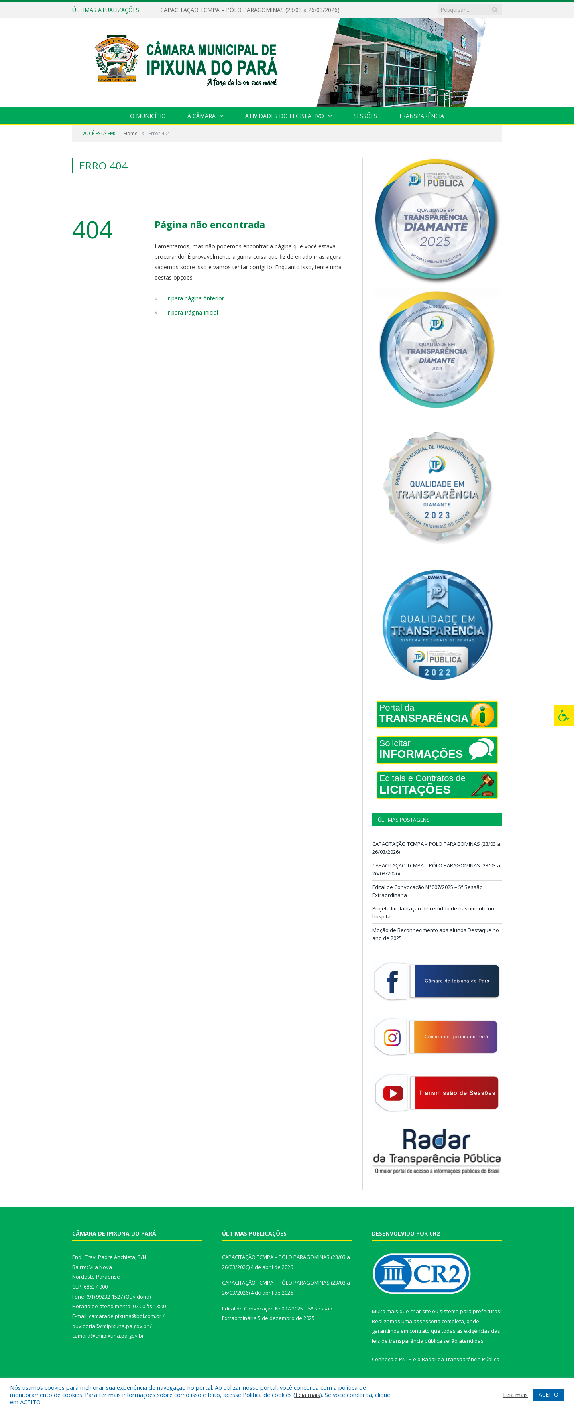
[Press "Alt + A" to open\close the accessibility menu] (564, 716)
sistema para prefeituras (470, 1311)
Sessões (365, 116)
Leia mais (307, 1395)
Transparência (421, 116)
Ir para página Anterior (195, 298)
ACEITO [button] (548, 1394)
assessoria (426, 1321)
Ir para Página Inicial (192, 312)
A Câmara (201, 116)
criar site (420, 1311)
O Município (148, 116)
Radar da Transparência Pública (460, 1359)
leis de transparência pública (407, 1340)
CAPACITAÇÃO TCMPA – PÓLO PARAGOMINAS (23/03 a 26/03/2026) (250, 10)
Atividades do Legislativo (284, 116)
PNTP (405, 1359)
